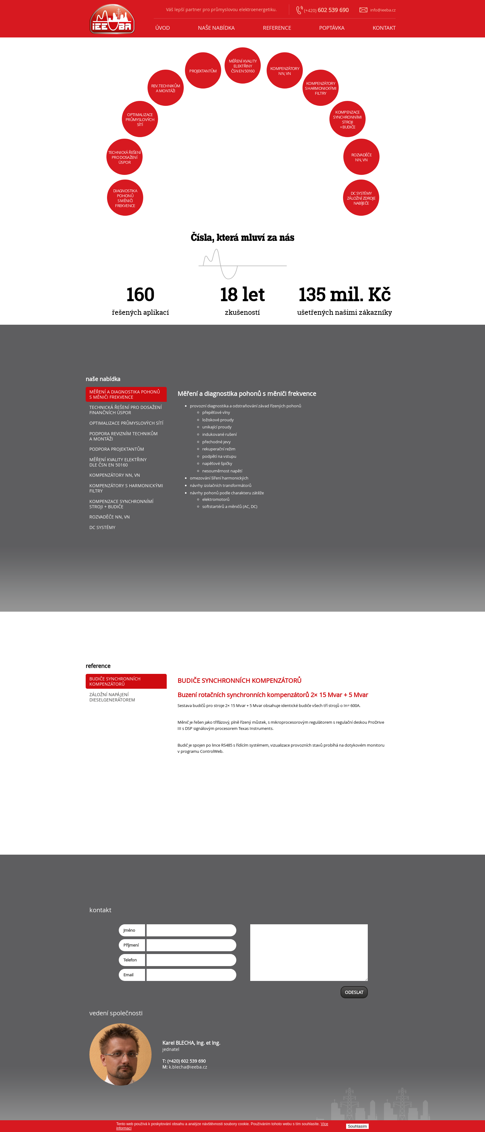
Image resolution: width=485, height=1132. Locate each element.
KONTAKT (384, 27)
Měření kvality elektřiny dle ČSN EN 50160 (118, 462)
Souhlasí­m (357, 1126)
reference (277, 27)
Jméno (129, 930)
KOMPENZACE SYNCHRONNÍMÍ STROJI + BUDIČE (121, 504)
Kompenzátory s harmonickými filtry (126, 488)
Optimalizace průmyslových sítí (126, 423)
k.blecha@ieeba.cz (188, 1067)
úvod (162, 27)
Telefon (130, 960)
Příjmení (131, 945)
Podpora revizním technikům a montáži (123, 436)
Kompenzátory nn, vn (114, 475)
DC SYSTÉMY (102, 527)
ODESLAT (354, 992)
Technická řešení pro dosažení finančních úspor (125, 409)
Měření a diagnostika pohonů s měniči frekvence (124, 394)
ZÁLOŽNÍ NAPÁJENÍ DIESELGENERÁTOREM (112, 697)
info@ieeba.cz (383, 9)
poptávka (332, 27)
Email (128, 975)
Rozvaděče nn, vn (109, 517)
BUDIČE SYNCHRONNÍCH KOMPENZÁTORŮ (114, 681)
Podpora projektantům (116, 449)
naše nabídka (216, 27)
